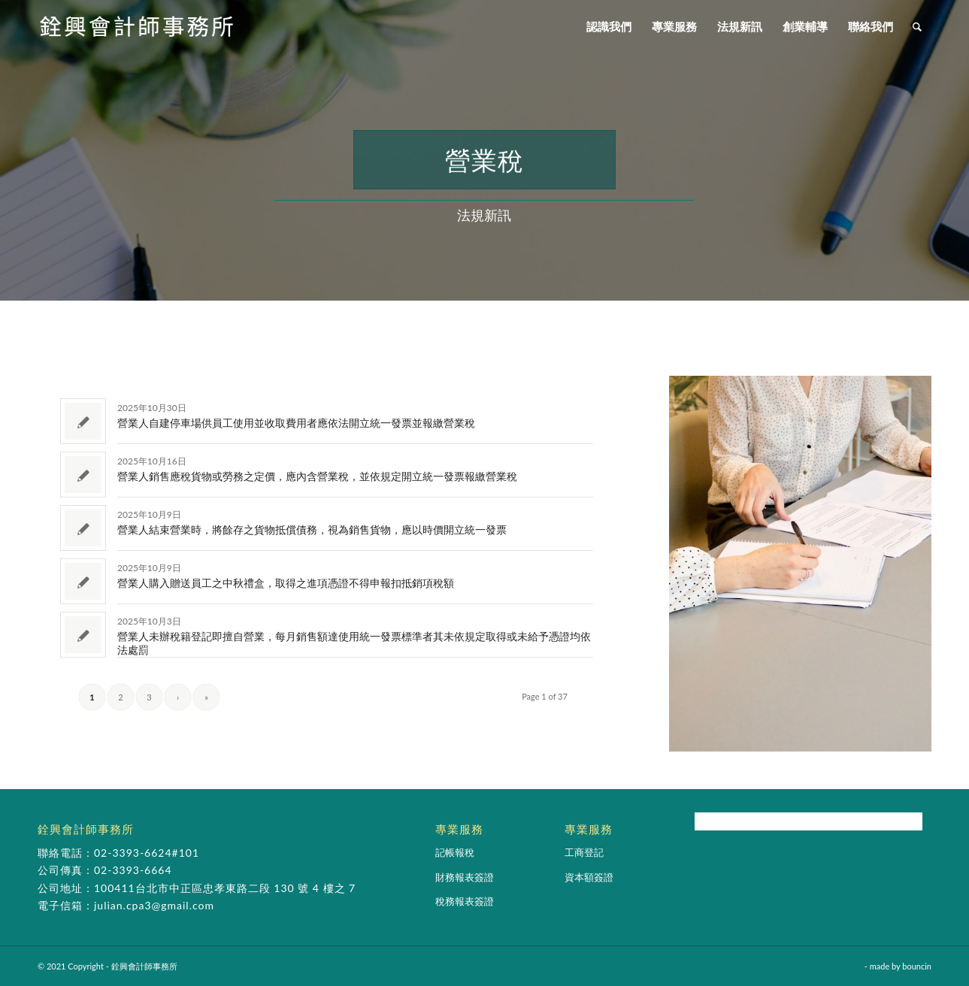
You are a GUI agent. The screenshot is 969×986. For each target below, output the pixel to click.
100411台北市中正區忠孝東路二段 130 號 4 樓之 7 (225, 888)
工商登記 (584, 852)
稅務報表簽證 (464, 901)
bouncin (916, 966)
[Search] (917, 26)
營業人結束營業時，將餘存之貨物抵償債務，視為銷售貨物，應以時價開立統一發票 (312, 529)
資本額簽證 (589, 877)
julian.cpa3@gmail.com (154, 905)
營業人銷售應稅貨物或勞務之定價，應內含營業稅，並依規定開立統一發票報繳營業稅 (317, 476)
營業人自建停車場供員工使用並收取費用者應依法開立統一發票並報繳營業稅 (296, 422)
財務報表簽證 (464, 877)
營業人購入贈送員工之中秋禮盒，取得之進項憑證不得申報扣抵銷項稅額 (285, 582)
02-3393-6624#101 (146, 852)
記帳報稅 (454, 852)
